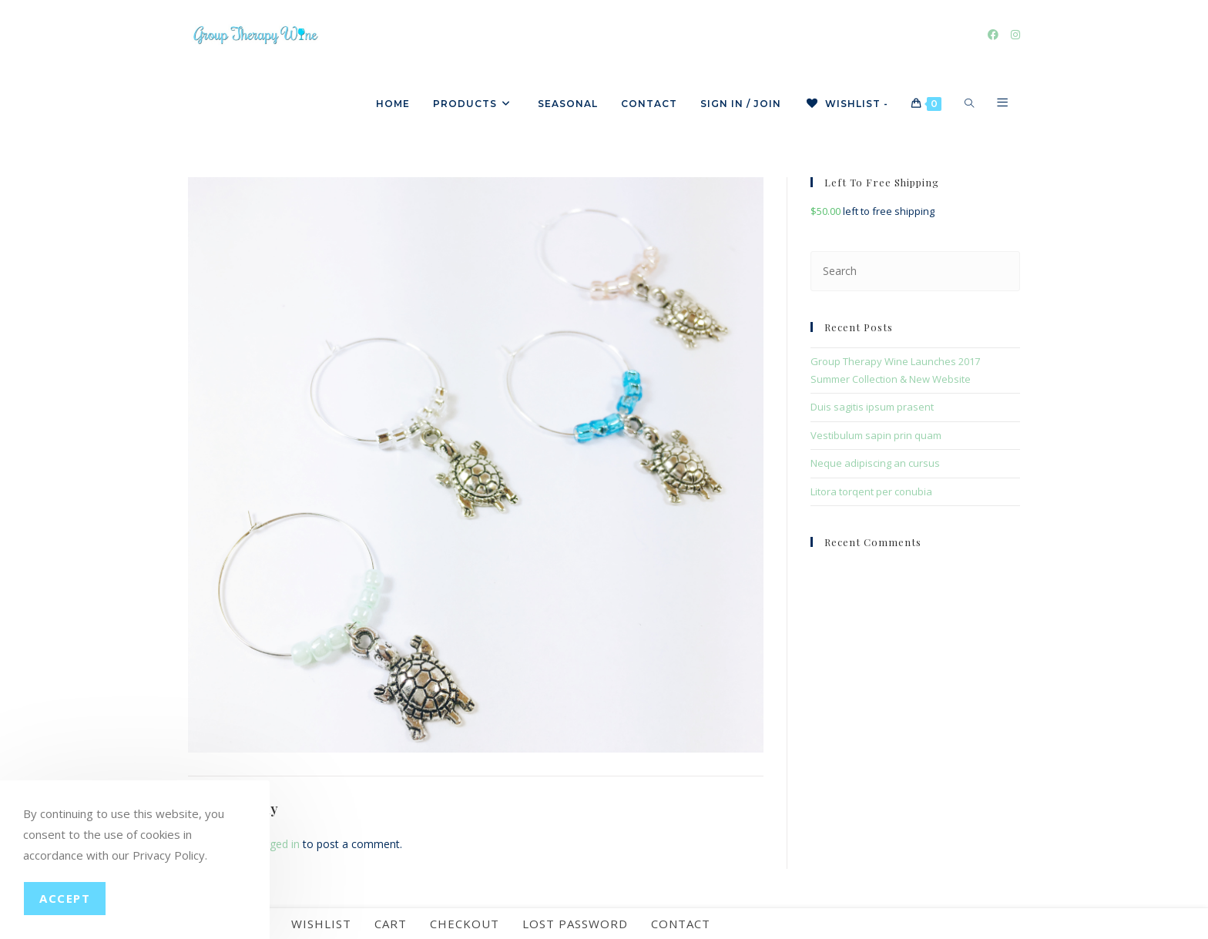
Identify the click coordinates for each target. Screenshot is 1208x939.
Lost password (575, 923)
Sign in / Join (740, 103)
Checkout (464, 923)
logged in (277, 844)
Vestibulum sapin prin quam (875, 435)
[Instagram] (1015, 34)
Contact (680, 923)
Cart (390, 923)
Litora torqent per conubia (871, 491)
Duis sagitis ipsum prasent (872, 407)
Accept (64, 898)
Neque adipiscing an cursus (875, 463)
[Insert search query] (915, 270)
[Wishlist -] (846, 104)
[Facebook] (993, 34)
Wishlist (321, 923)
